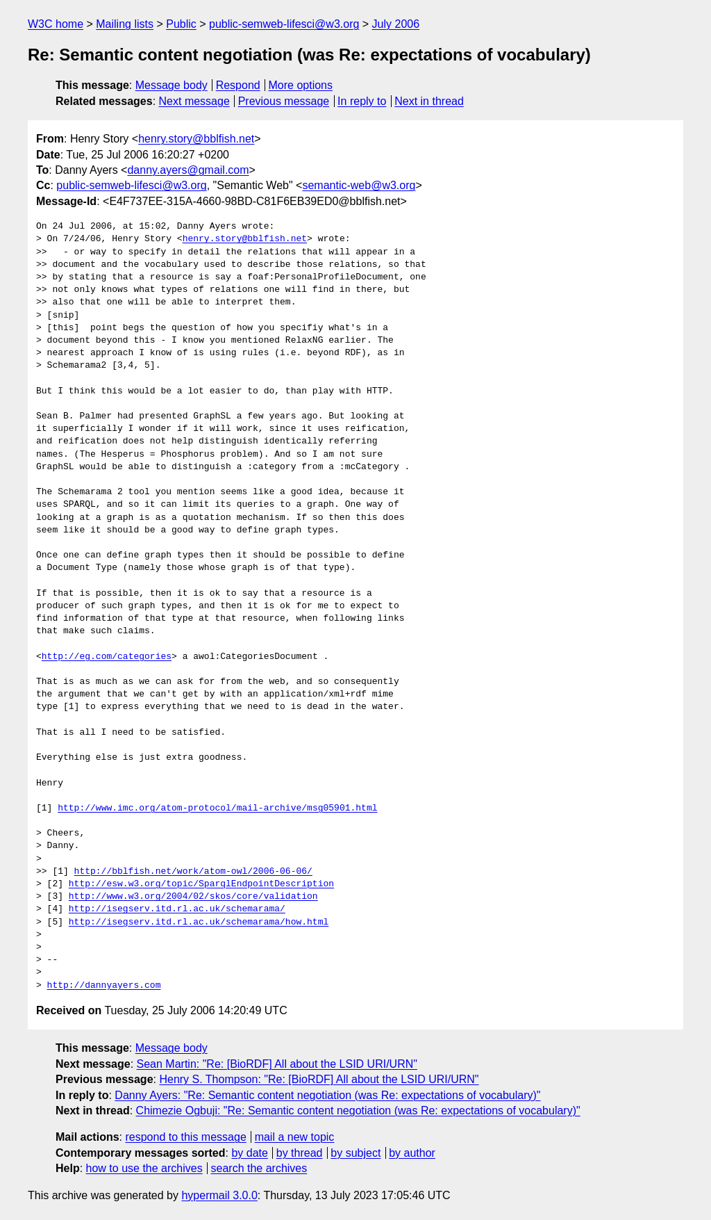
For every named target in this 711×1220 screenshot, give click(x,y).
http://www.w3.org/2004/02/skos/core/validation (193, 896)
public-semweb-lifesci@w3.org (284, 24)
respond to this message (185, 1137)
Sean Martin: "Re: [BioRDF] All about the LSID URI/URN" (277, 1064)
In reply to (361, 101)
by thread (299, 1153)
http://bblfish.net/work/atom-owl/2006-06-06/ (193, 871)
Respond (238, 85)
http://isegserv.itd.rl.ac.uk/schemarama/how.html (198, 922)
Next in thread (429, 101)
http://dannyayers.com (104, 985)
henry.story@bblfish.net (196, 139)
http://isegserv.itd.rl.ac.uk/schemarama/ (177, 909)
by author (412, 1153)
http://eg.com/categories (107, 657)
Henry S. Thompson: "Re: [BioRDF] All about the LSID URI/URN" (318, 1079)
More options (301, 85)
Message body (171, 85)
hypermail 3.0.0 (219, 1195)
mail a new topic (295, 1137)
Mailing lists (124, 24)
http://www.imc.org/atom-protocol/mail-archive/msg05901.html (217, 808)
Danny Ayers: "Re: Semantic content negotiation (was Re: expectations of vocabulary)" (327, 1095)
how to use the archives (144, 1168)
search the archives (259, 1168)
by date (249, 1153)
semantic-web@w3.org (358, 185)
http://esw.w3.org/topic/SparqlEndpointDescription (201, 884)
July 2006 (396, 24)
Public (181, 24)
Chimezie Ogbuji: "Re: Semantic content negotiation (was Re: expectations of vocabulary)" (358, 1110)
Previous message (284, 101)
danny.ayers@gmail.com (188, 170)
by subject (355, 1153)
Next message (194, 101)
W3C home (55, 24)
